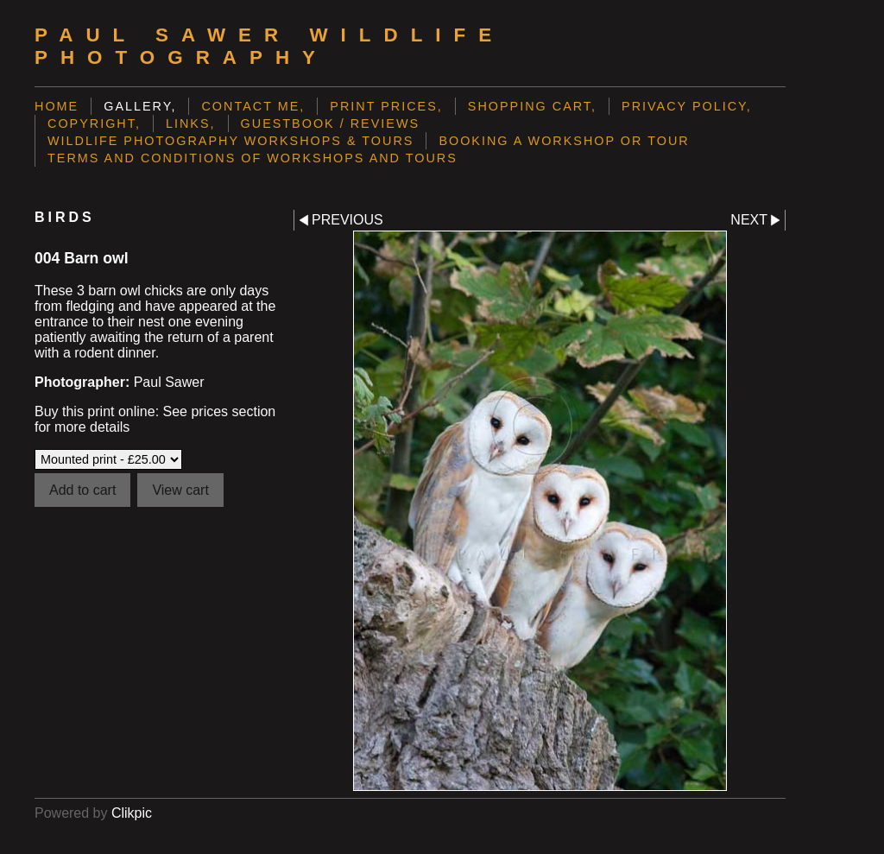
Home (57, 106)
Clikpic (131, 813)
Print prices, (386, 106)
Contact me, (253, 106)
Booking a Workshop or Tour (564, 141)
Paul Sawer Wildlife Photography (269, 46)
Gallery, (140, 106)
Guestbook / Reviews (330, 123)
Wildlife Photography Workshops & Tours (230, 141)
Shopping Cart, (532, 106)
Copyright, (94, 123)
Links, (191, 123)
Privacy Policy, (687, 106)
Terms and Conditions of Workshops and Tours (252, 158)
